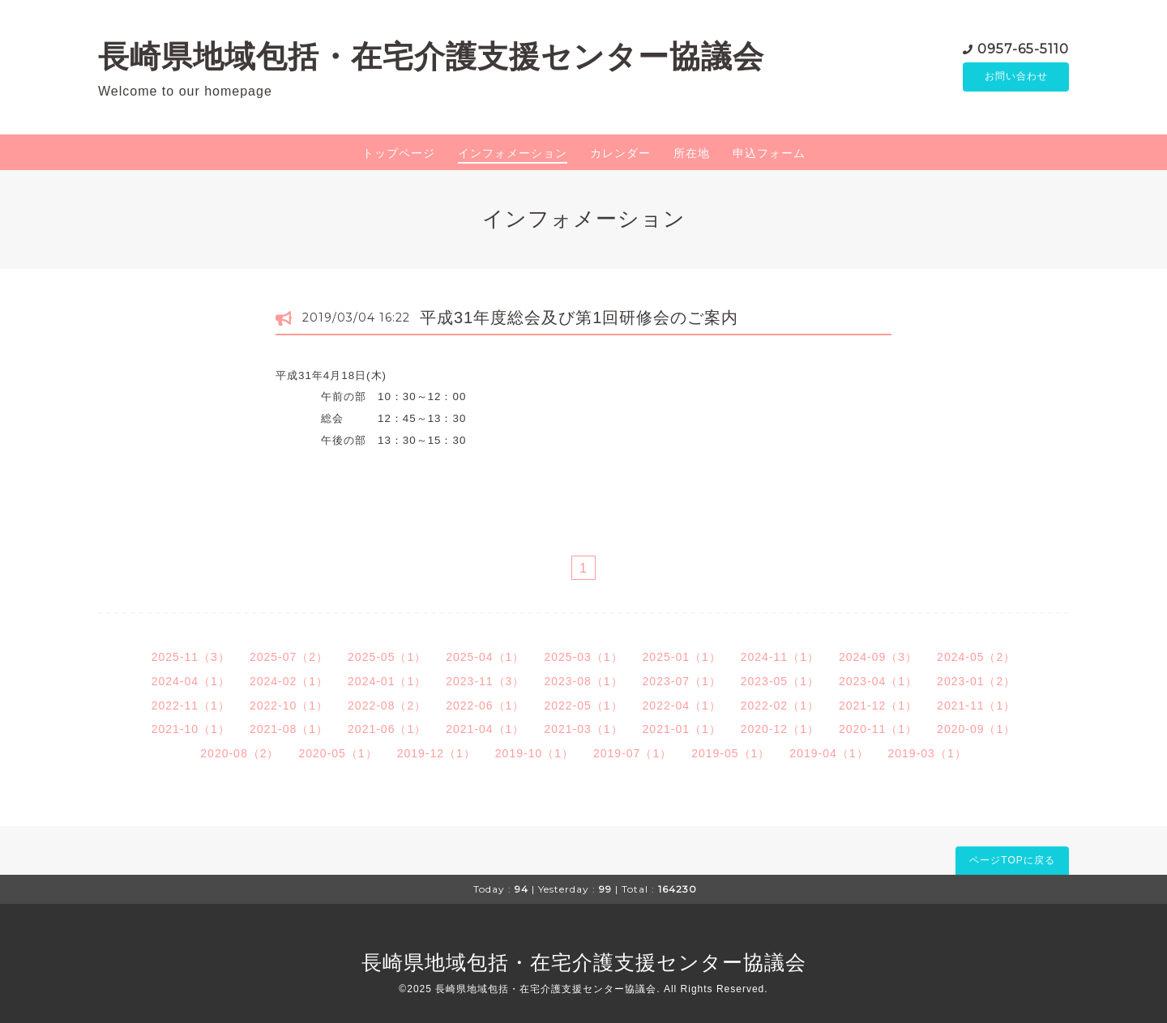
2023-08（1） (583, 681)
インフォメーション (512, 153)
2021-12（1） (878, 705)
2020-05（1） (337, 753)
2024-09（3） (878, 656)
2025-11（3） (191, 656)
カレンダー (620, 153)
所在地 (691, 153)
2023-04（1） (878, 681)
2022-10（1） (289, 705)
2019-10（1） (534, 753)
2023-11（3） (485, 681)
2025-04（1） (485, 656)
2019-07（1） (632, 753)
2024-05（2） (976, 656)
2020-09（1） (976, 728)
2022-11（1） (191, 705)
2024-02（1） (289, 681)
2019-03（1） (927, 753)
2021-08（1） (289, 728)
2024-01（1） (387, 681)
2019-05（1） (730, 753)
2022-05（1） (583, 705)
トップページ (398, 153)
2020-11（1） (878, 728)
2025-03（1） (583, 656)
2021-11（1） (976, 705)
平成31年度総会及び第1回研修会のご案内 (579, 317)
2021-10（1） (191, 728)
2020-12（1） (780, 728)
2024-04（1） (191, 681)
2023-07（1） (682, 681)
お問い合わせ (1016, 76)
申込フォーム (769, 153)
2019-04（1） (828, 753)
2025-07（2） (289, 656)
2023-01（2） (976, 681)
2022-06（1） (485, 705)
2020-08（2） (239, 753)
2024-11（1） (780, 656)
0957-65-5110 (1023, 48)
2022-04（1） (682, 705)
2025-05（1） (387, 656)
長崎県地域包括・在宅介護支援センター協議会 (431, 56)
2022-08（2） (387, 705)
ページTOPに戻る (1011, 860)
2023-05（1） (780, 681)
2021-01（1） (682, 728)
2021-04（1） (485, 728)
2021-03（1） (583, 728)
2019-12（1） (436, 753)
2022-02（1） (780, 705)
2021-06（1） (387, 728)
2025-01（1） (682, 656)
